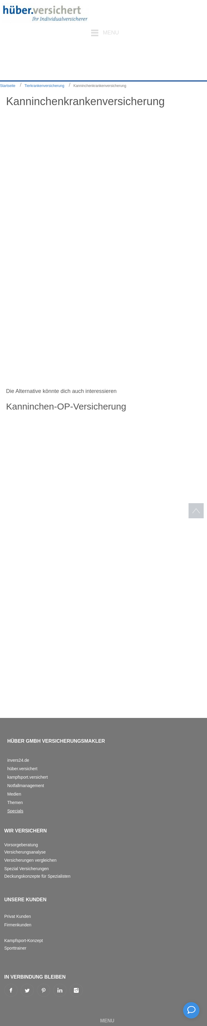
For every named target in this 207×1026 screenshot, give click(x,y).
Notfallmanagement (25, 785)
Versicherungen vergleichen (30, 860)
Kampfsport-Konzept (23, 940)
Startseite (7, 86)
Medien (14, 794)
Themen (15, 802)
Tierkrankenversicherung (44, 86)
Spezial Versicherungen (26, 868)
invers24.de (18, 760)
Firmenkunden (17, 924)
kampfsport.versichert (27, 777)
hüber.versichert (22, 768)
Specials (15, 811)
